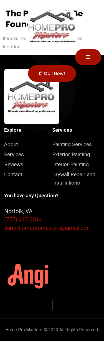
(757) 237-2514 (23, 219)
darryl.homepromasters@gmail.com (48, 228)
